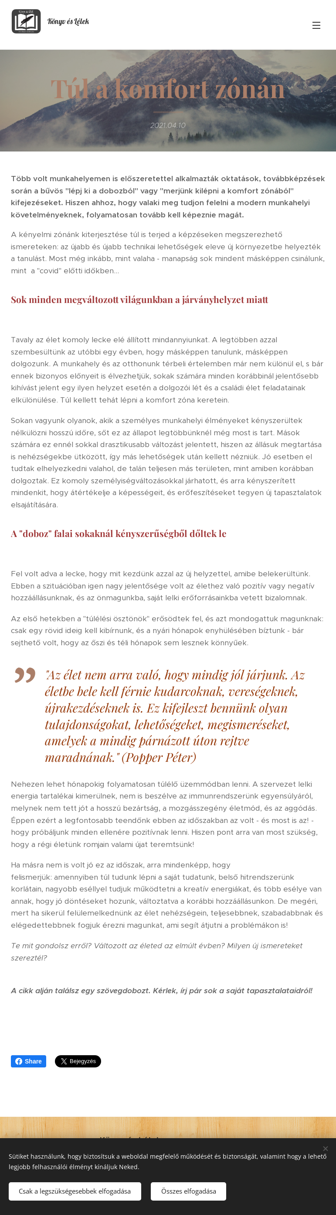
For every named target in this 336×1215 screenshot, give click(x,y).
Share (28, 1061)
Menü (316, 25)
